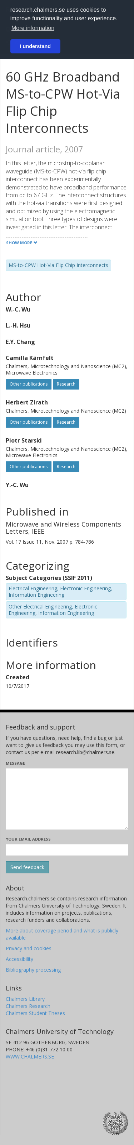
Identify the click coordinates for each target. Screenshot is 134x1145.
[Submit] (27, 867)
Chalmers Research (28, 1006)
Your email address (28, 839)
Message (15, 763)
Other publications (29, 384)
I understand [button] (35, 46)
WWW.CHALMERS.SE (30, 1056)
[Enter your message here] (67, 799)
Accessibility (19, 959)
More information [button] (32, 28)
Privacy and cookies (28, 948)
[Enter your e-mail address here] (67, 850)
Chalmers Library (25, 998)
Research (66, 384)
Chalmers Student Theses (35, 1013)
